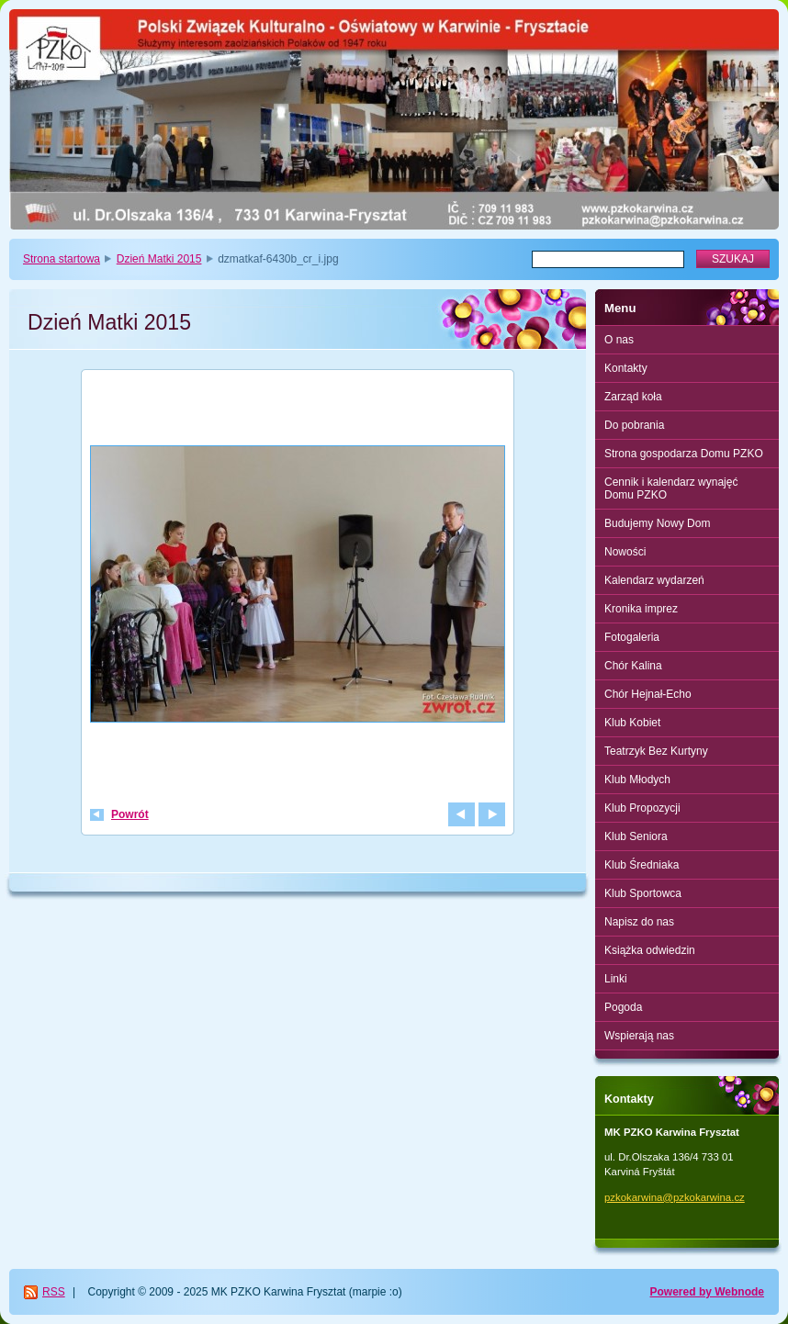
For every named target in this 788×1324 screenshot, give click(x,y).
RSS (53, 1291)
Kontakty (625, 368)
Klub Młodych (637, 779)
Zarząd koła (633, 396)
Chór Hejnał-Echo (648, 694)
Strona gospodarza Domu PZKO (683, 453)
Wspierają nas (639, 1035)
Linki (615, 978)
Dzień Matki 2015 (159, 258)
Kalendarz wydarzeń (654, 580)
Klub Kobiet (632, 722)
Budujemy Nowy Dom (657, 523)
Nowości (625, 551)
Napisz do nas (639, 921)
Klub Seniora (636, 836)
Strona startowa (61, 258)
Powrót (130, 814)
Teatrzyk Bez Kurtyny (656, 751)
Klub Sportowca (642, 893)
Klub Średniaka (641, 864)
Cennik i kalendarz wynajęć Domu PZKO (670, 488)
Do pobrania (634, 425)
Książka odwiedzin (649, 950)
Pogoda (623, 1007)
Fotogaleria (631, 637)
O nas (619, 339)
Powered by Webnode (707, 1291)
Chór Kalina (633, 665)
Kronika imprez (641, 608)
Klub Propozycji (642, 808)
